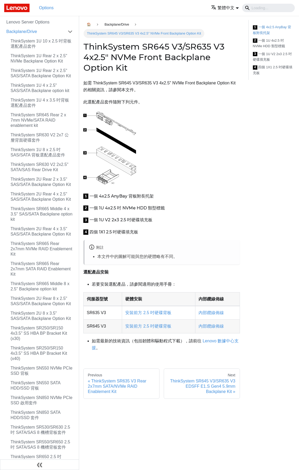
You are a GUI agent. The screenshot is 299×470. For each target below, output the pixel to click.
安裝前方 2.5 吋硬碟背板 (148, 312)
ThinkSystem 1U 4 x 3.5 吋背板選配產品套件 (40, 103)
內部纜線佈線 (211, 312)
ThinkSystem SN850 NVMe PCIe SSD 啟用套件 (42, 400)
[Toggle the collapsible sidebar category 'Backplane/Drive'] (70, 31)
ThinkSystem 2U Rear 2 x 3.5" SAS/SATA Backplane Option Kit (41, 182)
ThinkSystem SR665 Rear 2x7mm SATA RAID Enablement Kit (41, 268)
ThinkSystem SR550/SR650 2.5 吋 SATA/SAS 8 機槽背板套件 (40, 444)
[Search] (268, 8)
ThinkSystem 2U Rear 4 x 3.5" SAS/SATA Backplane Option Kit (41, 231)
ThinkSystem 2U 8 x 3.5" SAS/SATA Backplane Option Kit (41, 316)
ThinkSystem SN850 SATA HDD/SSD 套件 (35, 415)
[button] (225, 8)
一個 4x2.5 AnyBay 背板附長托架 (272, 30)
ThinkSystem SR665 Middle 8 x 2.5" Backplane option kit (40, 286)
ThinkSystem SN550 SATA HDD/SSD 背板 (35, 385)
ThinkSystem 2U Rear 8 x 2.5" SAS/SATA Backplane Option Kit (41, 301)
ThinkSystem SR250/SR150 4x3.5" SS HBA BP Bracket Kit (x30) (39, 333)
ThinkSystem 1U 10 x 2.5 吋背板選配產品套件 (41, 44)
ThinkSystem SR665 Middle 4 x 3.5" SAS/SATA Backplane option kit (42, 214)
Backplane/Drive (21, 31)
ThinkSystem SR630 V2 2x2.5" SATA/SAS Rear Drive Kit (39, 167)
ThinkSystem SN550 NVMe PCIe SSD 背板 (42, 371)
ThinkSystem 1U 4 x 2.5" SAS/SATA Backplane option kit (40, 88)
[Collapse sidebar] (39, 464)
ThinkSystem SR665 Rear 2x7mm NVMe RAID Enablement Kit (41, 248)
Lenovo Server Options (28, 22)
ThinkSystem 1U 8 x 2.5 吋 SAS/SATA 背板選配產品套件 (38, 152)
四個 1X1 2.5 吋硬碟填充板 (272, 70)
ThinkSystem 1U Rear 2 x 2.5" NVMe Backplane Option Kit (39, 58)
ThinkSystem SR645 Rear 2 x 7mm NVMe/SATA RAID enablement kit (38, 120)
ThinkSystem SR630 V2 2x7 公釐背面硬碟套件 (40, 137)
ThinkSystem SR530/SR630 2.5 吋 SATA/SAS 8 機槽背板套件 (40, 430)
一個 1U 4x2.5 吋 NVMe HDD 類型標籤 (269, 43)
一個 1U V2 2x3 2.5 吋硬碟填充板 (272, 57)
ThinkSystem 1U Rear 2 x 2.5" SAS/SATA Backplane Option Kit (41, 73)
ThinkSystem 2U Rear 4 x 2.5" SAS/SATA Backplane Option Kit (41, 197)
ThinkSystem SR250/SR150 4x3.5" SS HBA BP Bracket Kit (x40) (39, 353)
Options (46, 8)
